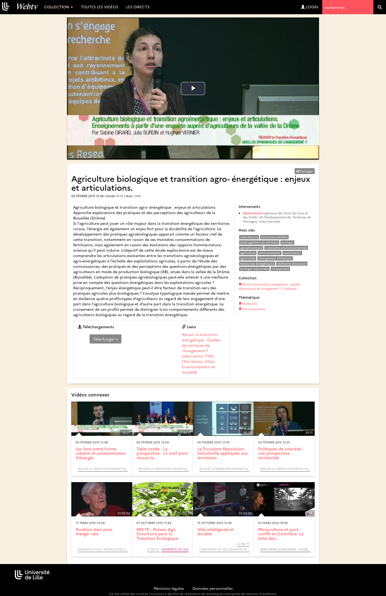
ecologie (287, 242)
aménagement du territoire (259, 242)
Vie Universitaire (252, 309)
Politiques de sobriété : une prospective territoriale (280, 453)
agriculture (247, 253)
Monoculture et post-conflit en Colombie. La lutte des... (280, 533)
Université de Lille (175, 549)
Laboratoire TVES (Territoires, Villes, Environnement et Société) (198, 364)
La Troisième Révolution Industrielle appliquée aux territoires (222, 453)
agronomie (247, 258)
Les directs (138, 6)
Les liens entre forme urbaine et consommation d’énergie (101, 453)
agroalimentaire (251, 248)
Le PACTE (153, 549)
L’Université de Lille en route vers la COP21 (224, 549)
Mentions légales (169, 588)
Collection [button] (58, 6)
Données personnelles (212, 588)
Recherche (248, 304)
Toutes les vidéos (99, 6)
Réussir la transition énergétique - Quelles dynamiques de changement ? (201, 342)
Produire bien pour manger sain (94, 531)
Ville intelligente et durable (215, 531)
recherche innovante (291, 264)
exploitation (292, 253)
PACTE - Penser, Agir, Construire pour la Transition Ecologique (157, 533)
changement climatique (275, 258)
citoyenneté (280, 269)
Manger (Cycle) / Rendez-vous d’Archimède (103, 549)
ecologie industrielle (254, 269)
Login (309, 6)
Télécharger (105, 339)
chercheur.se (249, 237)
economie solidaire (274, 237)
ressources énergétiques (257, 264)
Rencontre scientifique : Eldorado (285, 549)
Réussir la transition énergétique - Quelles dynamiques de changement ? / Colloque (270, 286)
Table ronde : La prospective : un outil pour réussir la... (162, 453)
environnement (269, 253)
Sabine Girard (252, 213)
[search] (379, 7)
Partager (304, 171)
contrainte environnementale (286, 248)
